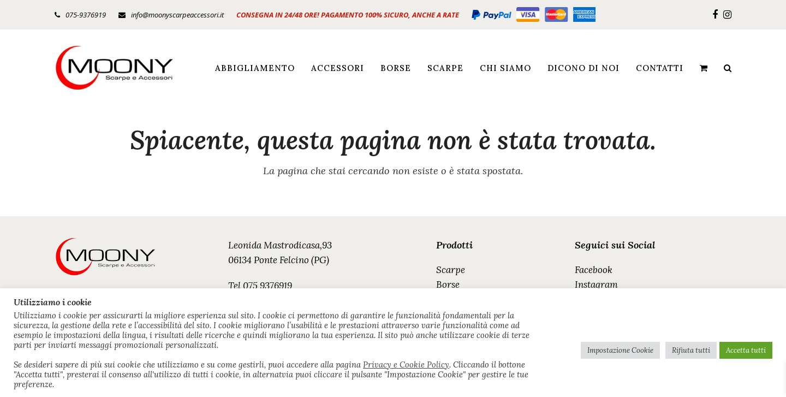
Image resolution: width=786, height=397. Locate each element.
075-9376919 (86, 15)
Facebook (593, 270)
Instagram (596, 285)
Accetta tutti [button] (746, 350)
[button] (704, 67)
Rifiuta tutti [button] (691, 350)
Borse (448, 285)
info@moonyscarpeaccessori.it (177, 15)
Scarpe (450, 270)
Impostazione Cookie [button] (620, 350)
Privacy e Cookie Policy (406, 365)
